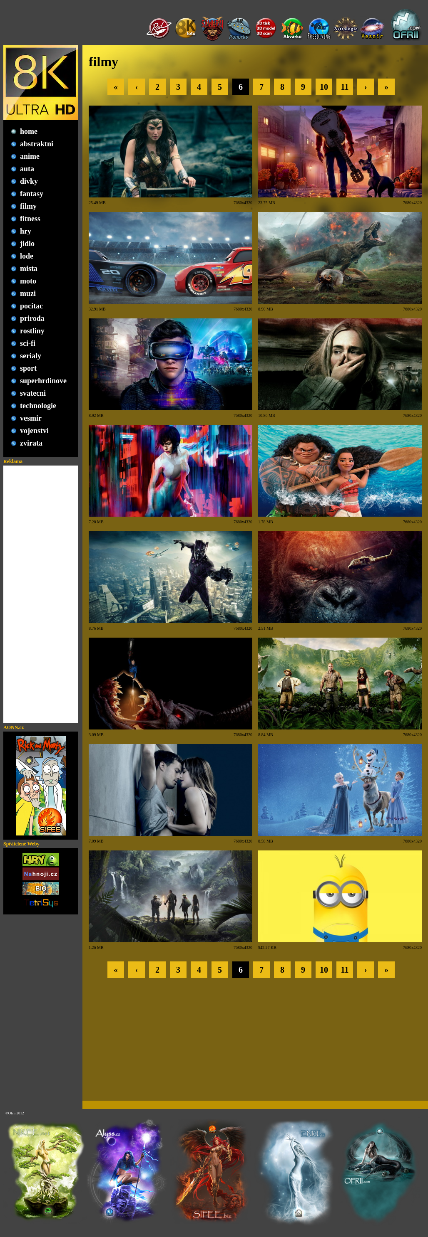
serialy (30, 356)
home (28, 131)
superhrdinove (43, 381)
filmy (28, 206)
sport (28, 368)
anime (30, 156)
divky (29, 181)
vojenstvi (34, 430)
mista (28, 268)
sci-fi (27, 343)
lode (26, 256)
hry (25, 231)
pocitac (31, 306)
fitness (30, 218)
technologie (38, 406)
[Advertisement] (40, 594)
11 (345, 86)
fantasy (31, 194)
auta (27, 169)
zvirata (31, 443)
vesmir (31, 418)
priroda (32, 318)
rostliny (32, 331)
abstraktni (36, 144)
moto (28, 281)
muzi (28, 293)
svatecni (33, 393)
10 (324, 86)
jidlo (27, 243)
